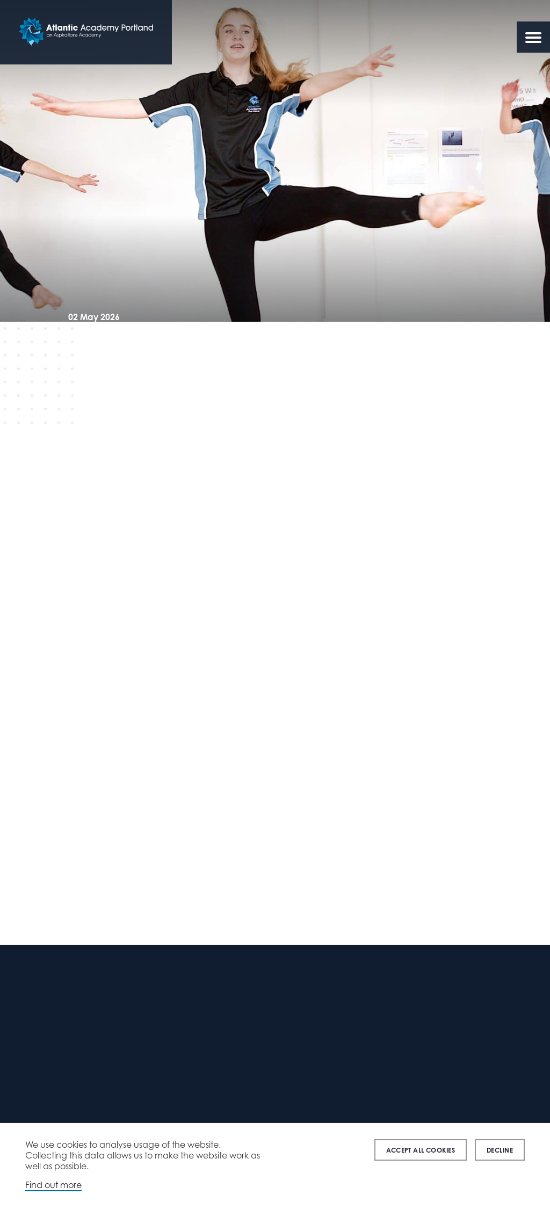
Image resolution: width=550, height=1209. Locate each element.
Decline (500, 1150)
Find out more (53, 1184)
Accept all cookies (420, 1150)
